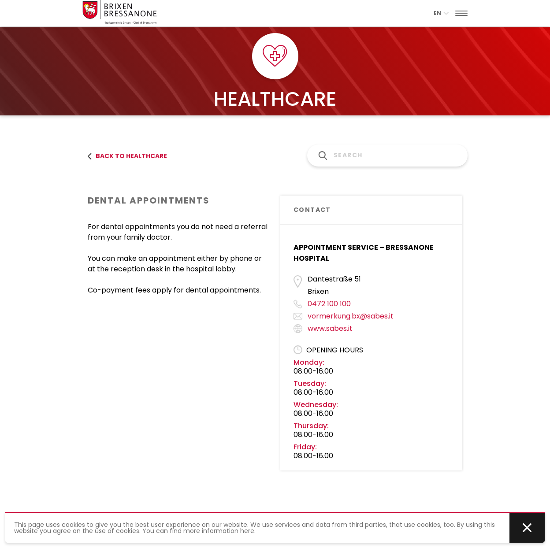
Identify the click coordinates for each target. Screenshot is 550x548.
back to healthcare (127, 156)
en (441, 13)
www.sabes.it (330, 328)
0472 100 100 (329, 304)
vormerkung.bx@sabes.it (351, 316)
